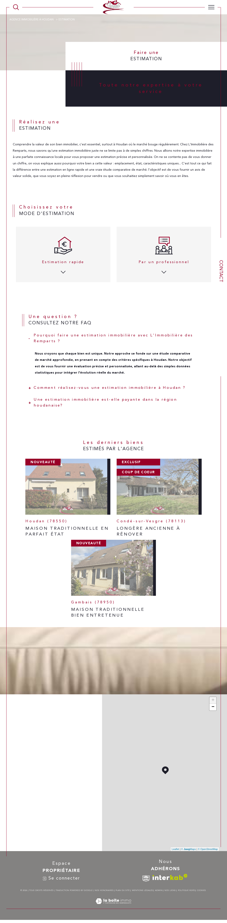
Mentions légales (142, 890)
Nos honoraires (104, 890)
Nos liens (170, 890)
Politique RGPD (186, 890)
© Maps (188, 849)
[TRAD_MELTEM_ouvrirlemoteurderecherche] (16, 7)
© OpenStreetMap (208, 849)
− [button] (213, 707)
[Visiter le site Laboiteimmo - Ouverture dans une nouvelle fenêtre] (113, 906)
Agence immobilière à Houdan (31, 19)
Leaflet (175, 849)
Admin (158, 890)
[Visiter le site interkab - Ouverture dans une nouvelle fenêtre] (170, 877)
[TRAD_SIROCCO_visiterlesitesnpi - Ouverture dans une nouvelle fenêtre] (146, 878)
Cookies (201, 890)
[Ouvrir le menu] (211, 7)
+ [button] (213, 700)
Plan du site (123, 890)
